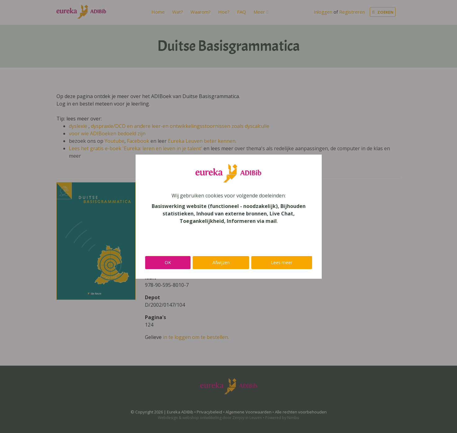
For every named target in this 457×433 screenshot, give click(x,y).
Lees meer (281, 262)
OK (168, 262)
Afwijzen (221, 262)
